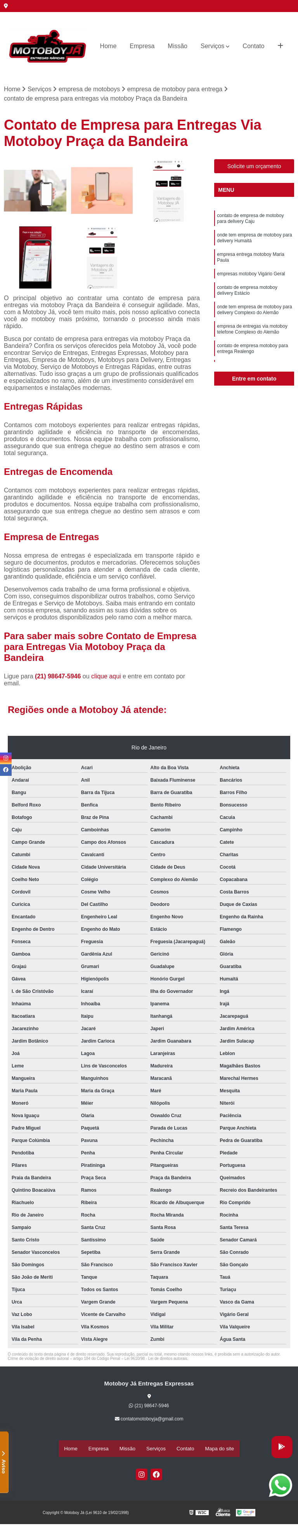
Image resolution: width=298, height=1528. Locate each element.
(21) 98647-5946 (59, 677)
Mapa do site (219, 1449)
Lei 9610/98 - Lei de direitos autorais (156, 1360)
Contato (253, 46)
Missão (177, 46)
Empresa (142, 46)
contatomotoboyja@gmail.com (149, 1420)
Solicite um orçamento (254, 168)
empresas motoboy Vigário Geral (251, 283)
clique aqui (106, 677)
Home (108, 46)
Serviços (212, 46)
